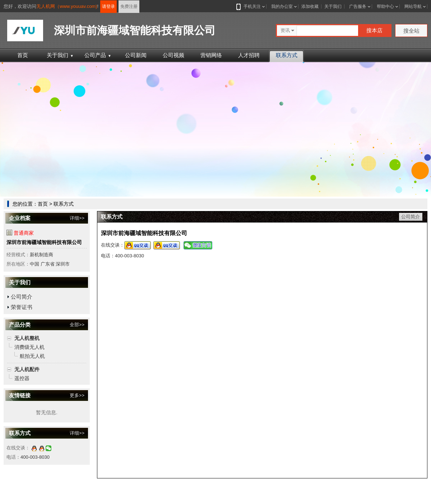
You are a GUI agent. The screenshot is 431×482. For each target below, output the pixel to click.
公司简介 (21, 297)
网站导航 (413, 6)
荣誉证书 (21, 307)
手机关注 (251, 6)
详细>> (77, 218)
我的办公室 (282, 6)
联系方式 (286, 55)
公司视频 (173, 55)
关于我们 (333, 6)
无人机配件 (27, 369)
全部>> (77, 324)
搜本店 (374, 30)
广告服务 (357, 6)
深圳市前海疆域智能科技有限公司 (44, 242)
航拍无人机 (32, 356)
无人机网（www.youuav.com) (66, 6)
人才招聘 (249, 55)
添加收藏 (310, 6)
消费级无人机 (29, 347)
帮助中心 (385, 6)
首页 (22, 55)
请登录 (108, 6)
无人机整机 (27, 338)
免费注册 (129, 6)
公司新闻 (136, 55)
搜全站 (411, 31)
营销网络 (211, 55)
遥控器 (21, 378)
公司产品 (97, 55)
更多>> (77, 395)
